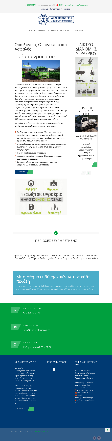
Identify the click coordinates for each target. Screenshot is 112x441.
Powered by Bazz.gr (41, 431)
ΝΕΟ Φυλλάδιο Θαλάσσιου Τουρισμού (73, 5)
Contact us (65, 9)
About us (44, 9)
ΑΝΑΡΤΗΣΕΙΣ (65, 30)
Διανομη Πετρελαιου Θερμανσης (86, 137)
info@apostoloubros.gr (36, 330)
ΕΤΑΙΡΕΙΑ (41, 30)
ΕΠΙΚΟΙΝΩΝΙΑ (78, 30)
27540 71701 (31, 5)
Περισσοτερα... (25, 409)
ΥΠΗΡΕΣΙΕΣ (52, 30)
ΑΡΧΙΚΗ (32, 30)
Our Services (55, 9)
